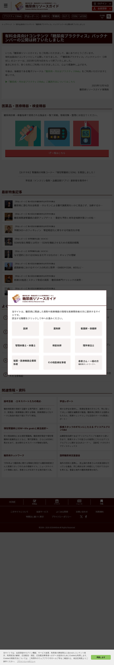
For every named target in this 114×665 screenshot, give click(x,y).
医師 (25, 328)
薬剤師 (57, 328)
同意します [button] (101, 657)
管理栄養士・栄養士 (25, 345)
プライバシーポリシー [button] (26, 661)
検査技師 (56, 345)
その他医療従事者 (57, 362)
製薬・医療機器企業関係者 (24, 362)
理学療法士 (88, 345)
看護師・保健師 (88, 328)
